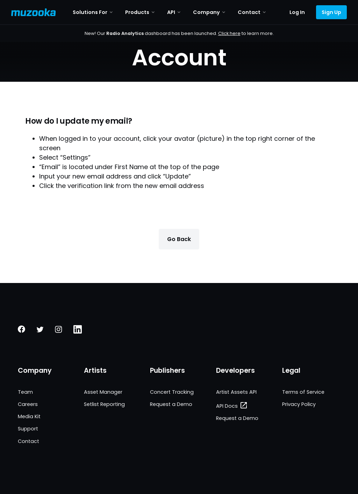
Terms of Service (303, 391)
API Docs (227, 405)
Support (28, 428)
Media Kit (29, 416)
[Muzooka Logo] (33, 12)
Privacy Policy (299, 404)
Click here (229, 33)
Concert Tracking (172, 391)
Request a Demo (171, 404)
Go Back (179, 239)
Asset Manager (103, 391)
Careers (28, 404)
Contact (28, 441)
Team (25, 391)
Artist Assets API (236, 391)
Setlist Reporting (104, 404)
